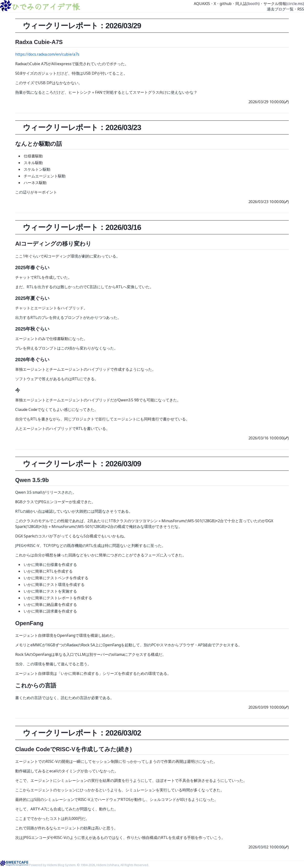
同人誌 (241, 3)
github (226, 3)
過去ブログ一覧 (280, 9)
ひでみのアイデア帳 (45, 6)
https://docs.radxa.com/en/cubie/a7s (47, 54)
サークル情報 (274, 3)
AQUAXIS (202, 3)
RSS (300, 9)
